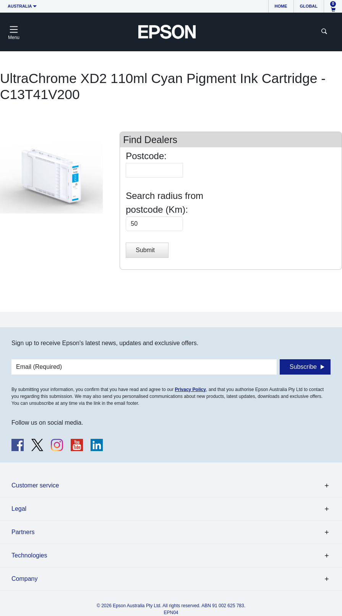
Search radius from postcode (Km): (164, 203)
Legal (18, 508)
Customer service (35, 485)
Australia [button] (20, 6)
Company (24, 578)
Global (309, 6)
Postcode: (146, 156)
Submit (145, 250)
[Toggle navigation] (14, 31)
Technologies (29, 555)
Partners (22, 532)
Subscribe (303, 366)
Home (281, 6)
